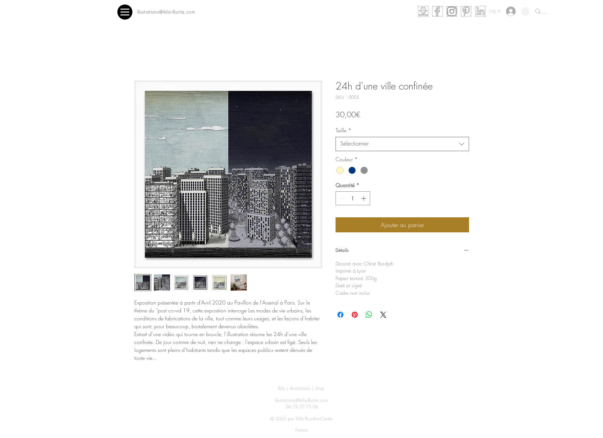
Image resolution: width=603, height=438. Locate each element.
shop (319, 388)
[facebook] (437, 11)
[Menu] (124, 12)
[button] (525, 11)
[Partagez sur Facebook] (340, 314)
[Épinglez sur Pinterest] (354, 314)
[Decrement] (341, 198)
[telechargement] (423, 11)
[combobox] (402, 144)
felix (281, 388)
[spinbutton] (353, 198)
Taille (343, 130)
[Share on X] (383, 314)
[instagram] (451, 11)
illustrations (300, 388)
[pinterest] (466, 11)
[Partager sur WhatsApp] (369, 314)
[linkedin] (480, 11)
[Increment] (364, 198)
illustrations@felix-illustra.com (301, 400)
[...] (568, 12)
